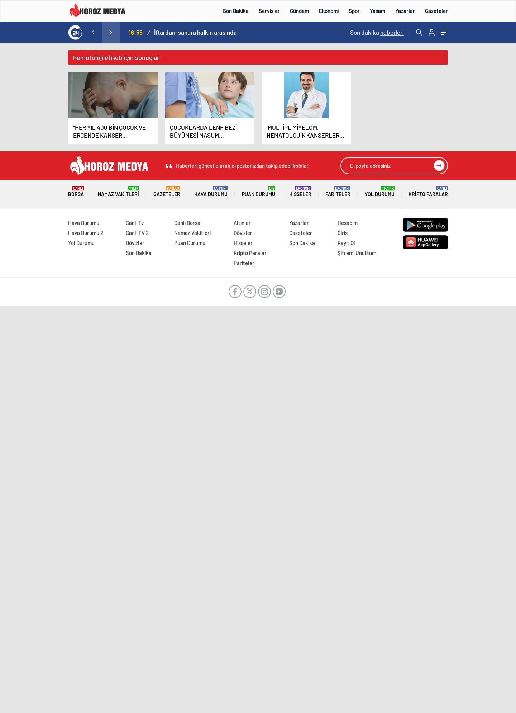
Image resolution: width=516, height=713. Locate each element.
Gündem (299, 11)
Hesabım (348, 222)
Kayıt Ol (346, 243)
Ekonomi (329, 11)
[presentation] (93, 32)
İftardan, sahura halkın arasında (195, 32)
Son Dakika (236, 11)
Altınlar (242, 222)
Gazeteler (436, 11)
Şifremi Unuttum (357, 253)
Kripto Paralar (428, 191)
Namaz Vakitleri (118, 191)
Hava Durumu (211, 191)
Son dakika (377, 32)
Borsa (76, 191)
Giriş (343, 233)
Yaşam (377, 11)
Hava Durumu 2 (85, 233)
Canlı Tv (135, 222)
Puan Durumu (258, 191)
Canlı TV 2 (137, 233)
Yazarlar (405, 11)
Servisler (269, 11)
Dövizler (135, 243)
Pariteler (337, 191)
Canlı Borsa (187, 222)
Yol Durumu (380, 191)
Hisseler (300, 191)
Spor (354, 11)
